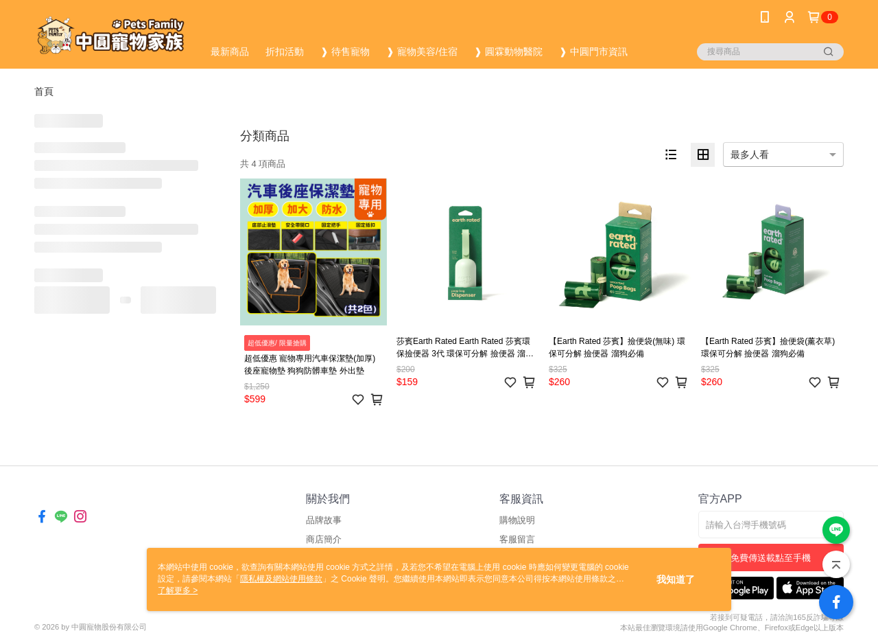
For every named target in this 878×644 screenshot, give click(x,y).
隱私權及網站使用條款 (281, 579)
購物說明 (517, 520)
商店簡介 (324, 539)
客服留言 (517, 539)
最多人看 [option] (750, 154)
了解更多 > (178, 590)
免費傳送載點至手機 (771, 558)
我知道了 (675, 579)
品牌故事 (324, 520)
